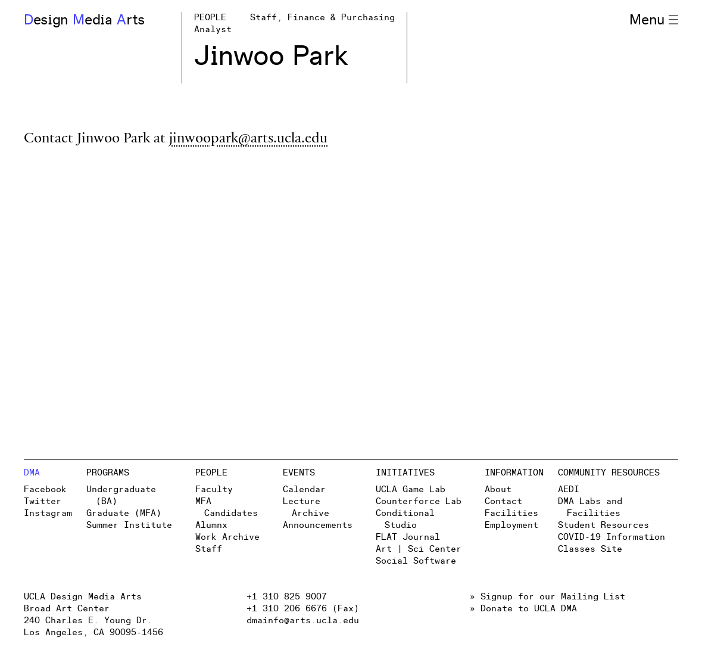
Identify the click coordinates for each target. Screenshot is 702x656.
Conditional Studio (405, 519)
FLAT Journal (408, 537)
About (498, 489)
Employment (511, 525)
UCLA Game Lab (410, 489)
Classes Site (590, 549)
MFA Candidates (226, 507)
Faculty (214, 489)
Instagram (48, 513)
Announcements (317, 525)
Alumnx (211, 525)
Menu (653, 20)
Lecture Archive (306, 507)
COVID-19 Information (611, 537)
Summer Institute (129, 525)
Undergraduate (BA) (121, 495)
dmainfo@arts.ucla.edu (303, 620)
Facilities (511, 513)
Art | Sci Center (418, 549)
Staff (208, 549)
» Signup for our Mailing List (547, 596)
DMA (32, 472)
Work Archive (227, 537)
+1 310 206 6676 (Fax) (303, 608)
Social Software (416, 560)
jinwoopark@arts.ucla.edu (248, 139)
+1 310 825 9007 (287, 596)
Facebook (45, 489)
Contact (503, 501)
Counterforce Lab (418, 501)
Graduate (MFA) (123, 513)
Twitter (42, 501)
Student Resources (603, 525)
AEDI (568, 489)
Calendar (304, 489)
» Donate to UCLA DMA (523, 608)
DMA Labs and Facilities (590, 507)
